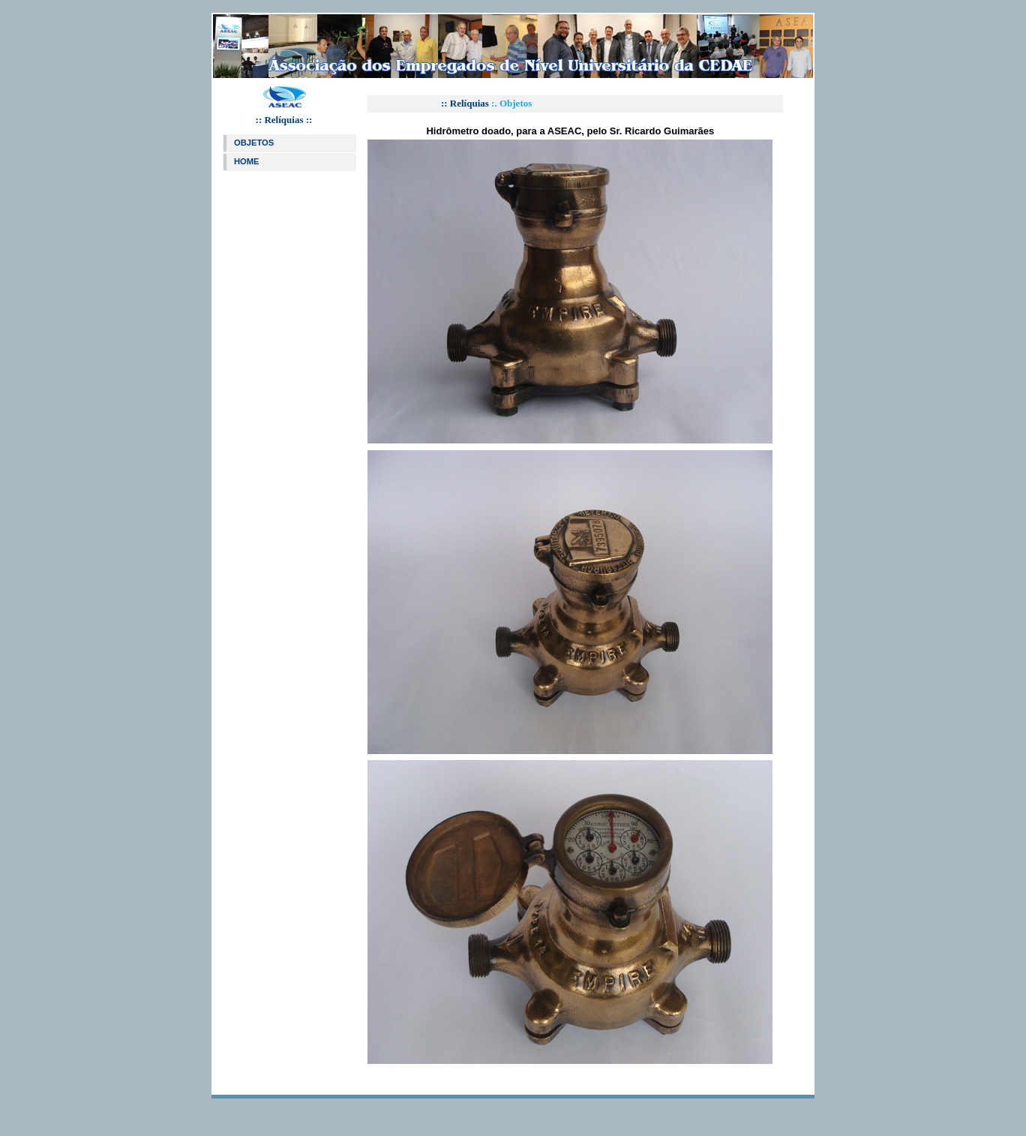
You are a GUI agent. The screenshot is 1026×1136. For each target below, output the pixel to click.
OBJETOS (254, 142)
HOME (247, 161)
